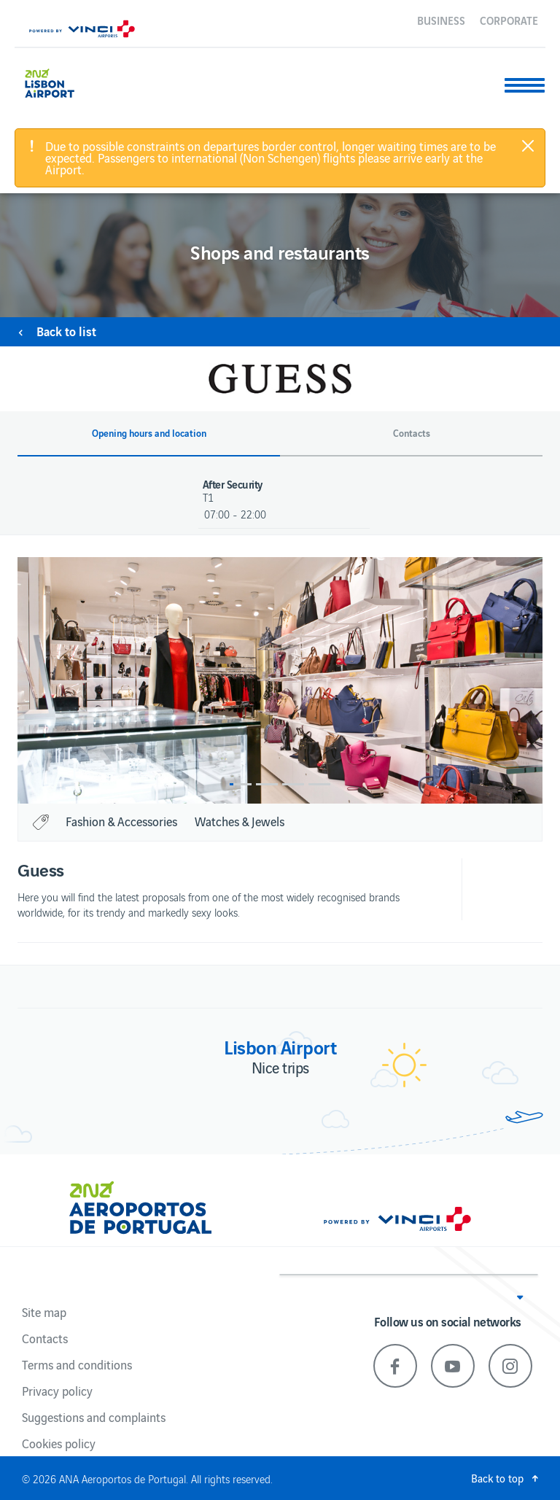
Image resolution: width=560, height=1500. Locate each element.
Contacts (45, 1338)
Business (441, 20)
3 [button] (293, 784)
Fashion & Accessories (121, 821)
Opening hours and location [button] (149, 433)
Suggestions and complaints (94, 1417)
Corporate (509, 20)
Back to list (66, 331)
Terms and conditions (77, 1364)
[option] (280, 680)
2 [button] (267, 784)
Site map (44, 1312)
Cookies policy (59, 1443)
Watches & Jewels (239, 821)
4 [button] (319, 784)
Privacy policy (57, 1390)
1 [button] (241, 784)
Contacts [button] (411, 433)
